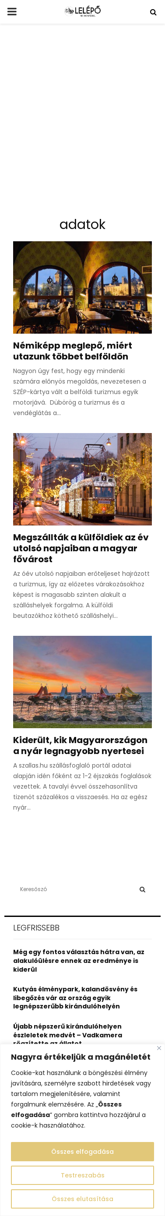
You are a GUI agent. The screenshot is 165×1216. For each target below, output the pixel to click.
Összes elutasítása (82, 1199)
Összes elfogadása (82, 1151)
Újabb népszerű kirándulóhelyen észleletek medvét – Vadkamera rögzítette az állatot (67, 1035)
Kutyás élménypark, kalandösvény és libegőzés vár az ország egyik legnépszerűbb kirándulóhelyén (75, 998)
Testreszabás (83, 1175)
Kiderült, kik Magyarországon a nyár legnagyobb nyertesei (80, 745)
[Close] (159, 1048)
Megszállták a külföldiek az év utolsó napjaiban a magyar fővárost (81, 548)
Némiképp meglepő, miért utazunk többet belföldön (72, 351)
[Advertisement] (82, 123)
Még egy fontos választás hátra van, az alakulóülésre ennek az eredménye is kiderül (78, 960)
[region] (82, 1130)
